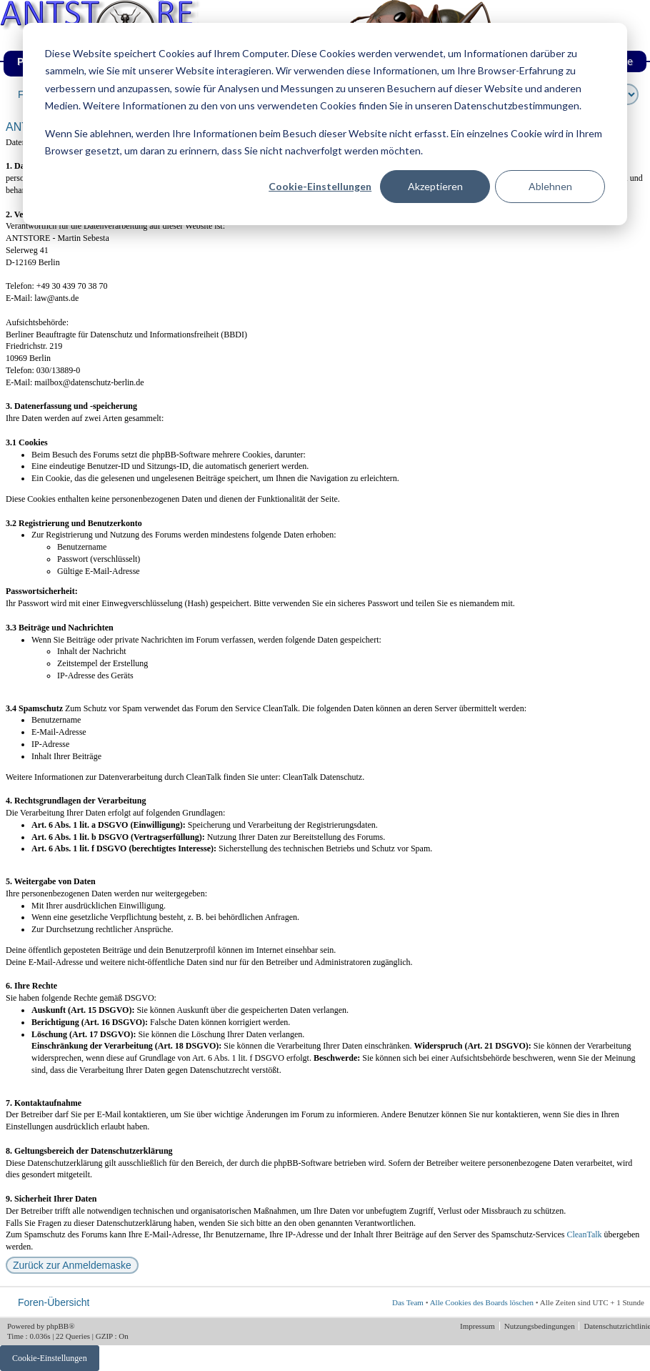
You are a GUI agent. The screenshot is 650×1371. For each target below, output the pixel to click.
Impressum (478, 1326)
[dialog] (325, 124)
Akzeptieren (435, 186)
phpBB (57, 1326)
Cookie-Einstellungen (320, 186)
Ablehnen (550, 186)
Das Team (408, 1302)
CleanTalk (583, 1234)
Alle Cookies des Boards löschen (482, 1302)
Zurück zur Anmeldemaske (72, 1265)
